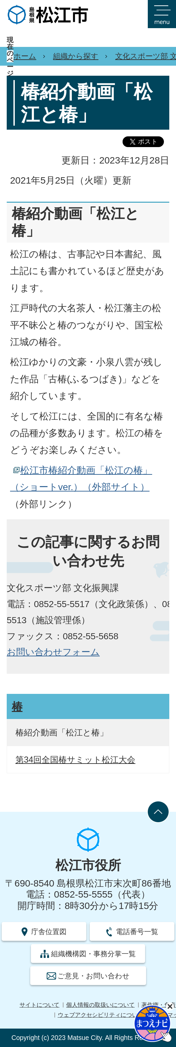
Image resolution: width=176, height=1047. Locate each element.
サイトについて (39, 1005)
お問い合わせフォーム (53, 652)
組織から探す (75, 56)
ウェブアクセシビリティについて (100, 1015)
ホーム (24, 56)
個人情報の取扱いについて (100, 1005)
